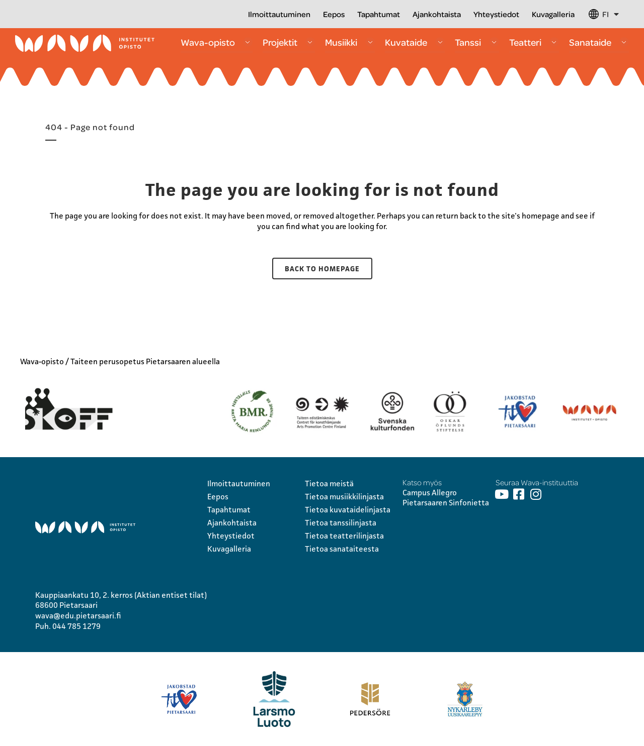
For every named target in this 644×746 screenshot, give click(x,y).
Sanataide (599, 42)
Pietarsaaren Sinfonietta (446, 502)
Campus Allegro (430, 492)
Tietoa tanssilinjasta (340, 522)
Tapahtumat (378, 14)
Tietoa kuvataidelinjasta (347, 509)
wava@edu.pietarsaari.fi (78, 615)
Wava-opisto (217, 42)
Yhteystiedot (496, 14)
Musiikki (350, 42)
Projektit (289, 42)
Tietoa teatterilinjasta (344, 535)
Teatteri (534, 42)
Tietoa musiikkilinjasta (344, 496)
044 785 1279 (76, 626)
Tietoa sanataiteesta (342, 549)
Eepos (334, 14)
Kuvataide (415, 42)
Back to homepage (322, 268)
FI (610, 14)
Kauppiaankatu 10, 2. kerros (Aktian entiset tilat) (121, 595)
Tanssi (477, 42)
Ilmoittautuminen (279, 14)
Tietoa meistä (329, 483)
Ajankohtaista (437, 14)
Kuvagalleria (553, 14)
